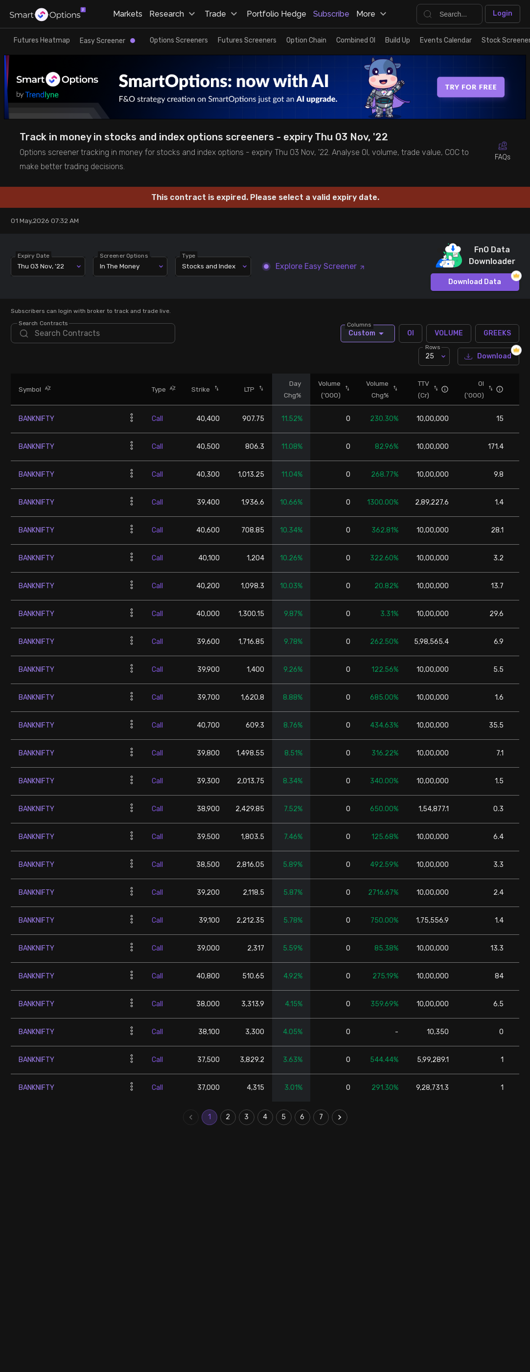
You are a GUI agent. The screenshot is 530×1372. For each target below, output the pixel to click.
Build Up (397, 40)
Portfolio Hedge (276, 14)
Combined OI (355, 40)
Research (173, 14)
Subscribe (331, 14)
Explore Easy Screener (315, 266)
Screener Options (124, 255)
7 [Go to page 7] (321, 1117)
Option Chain (306, 40)
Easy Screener (107, 41)
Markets (127, 14)
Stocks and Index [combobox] (208, 266)
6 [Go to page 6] (302, 1117)
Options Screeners (179, 40)
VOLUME (449, 333)
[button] (46, 389)
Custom (367, 333)
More (372, 14)
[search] (92, 333)
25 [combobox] (429, 356)
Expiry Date (34, 255)
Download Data (475, 282)
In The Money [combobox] (119, 266)
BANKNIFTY (36, 419)
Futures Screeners (247, 40)
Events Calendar (446, 40)
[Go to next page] (339, 1117)
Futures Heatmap (42, 40)
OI (410, 333)
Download (488, 356)
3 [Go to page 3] (246, 1117)
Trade (222, 14)
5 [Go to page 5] (284, 1117)
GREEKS (497, 333)
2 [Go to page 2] (228, 1117)
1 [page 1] (209, 1117)
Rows (432, 347)
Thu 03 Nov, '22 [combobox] (41, 266)
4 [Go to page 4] (265, 1117)
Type (189, 255)
